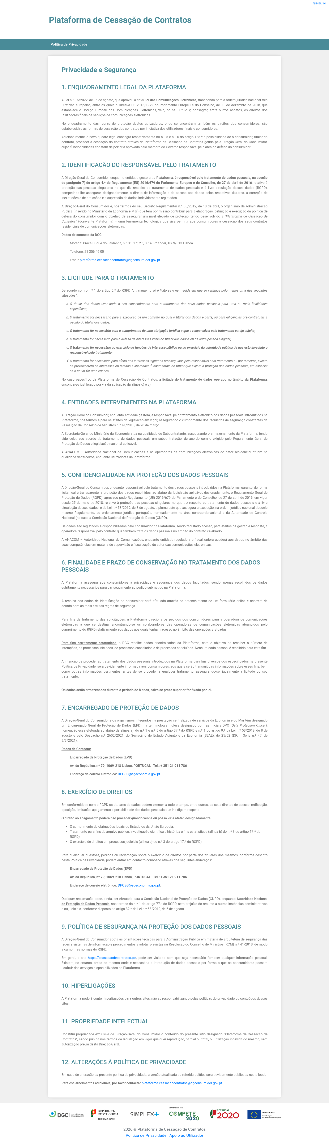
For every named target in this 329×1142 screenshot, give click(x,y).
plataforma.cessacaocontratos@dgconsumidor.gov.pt (120, 260)
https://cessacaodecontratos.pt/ (112, 958)
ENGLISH (319, 3)
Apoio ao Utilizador (186, 1135)
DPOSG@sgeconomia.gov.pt (139, 774)
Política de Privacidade (146, 1135)
